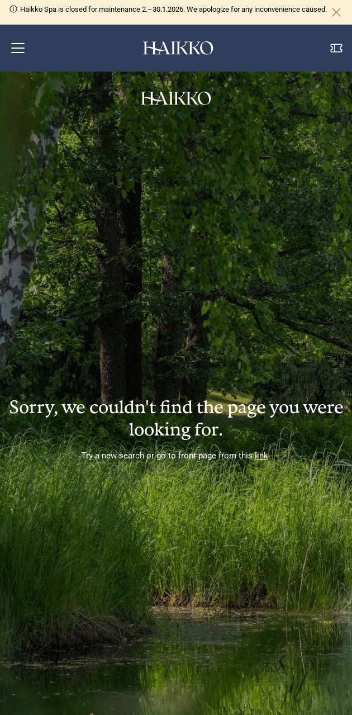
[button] (17, 48)
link (261, 456)
